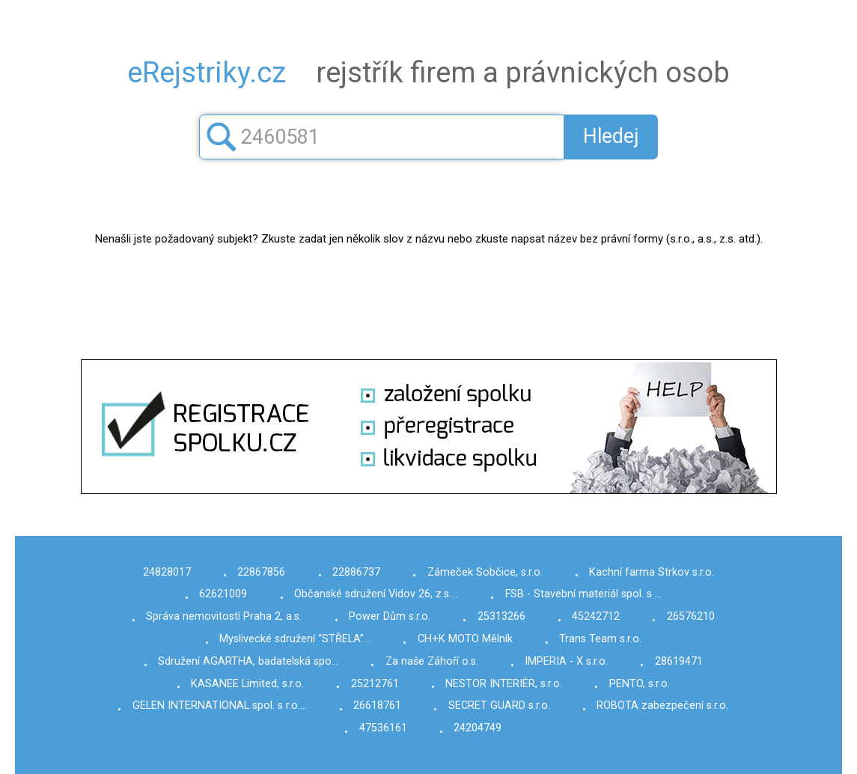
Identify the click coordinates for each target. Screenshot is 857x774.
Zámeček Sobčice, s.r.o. (485, 572)
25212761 (375, 683)
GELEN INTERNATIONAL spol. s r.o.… (219, 705)
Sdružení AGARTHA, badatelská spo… (248, 661)
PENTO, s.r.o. (639, 683)
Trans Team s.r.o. (600, 639)
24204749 (477, 728)
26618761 (377, 705)
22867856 (261, 572)
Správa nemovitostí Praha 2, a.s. (224, 616)
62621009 (223, 594)
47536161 (383, 728)
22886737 (356, 572)
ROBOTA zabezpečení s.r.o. (662, 705)
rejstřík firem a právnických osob (428, 72)
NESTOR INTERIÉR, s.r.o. (503, 683)
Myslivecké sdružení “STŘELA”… (294, 639)
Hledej (611, 136)
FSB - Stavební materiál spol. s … (583, 594)
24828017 (167, 572)
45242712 (596, 616)
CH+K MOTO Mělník (465, 639)
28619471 (679, 661)
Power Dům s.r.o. (389, 616)
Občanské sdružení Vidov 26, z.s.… (376, 594)
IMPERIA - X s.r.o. (566, 661)
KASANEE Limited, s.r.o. (247, 683)
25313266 (501, 616)
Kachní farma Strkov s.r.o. (651, 572)
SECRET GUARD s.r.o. (499, 705)
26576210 (691, 616)
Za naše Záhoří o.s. (431, 661)
